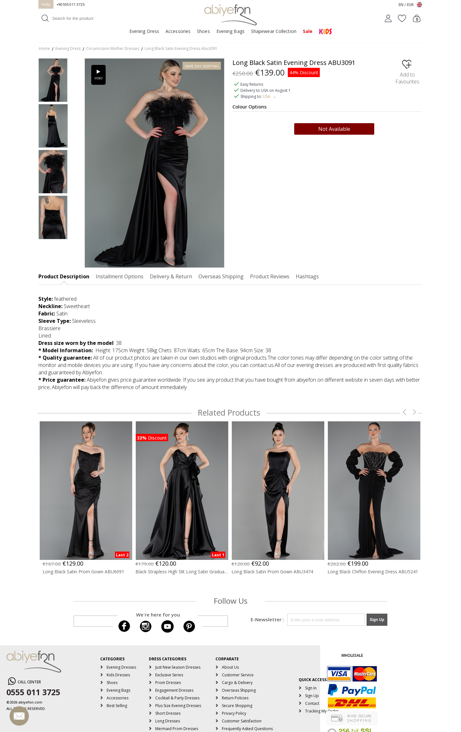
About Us (230, 667)
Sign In (311, 688)
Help (46, 4)
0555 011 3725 (33, 692)
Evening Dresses (121, 667)
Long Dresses (167, 721)
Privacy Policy (234, 713)
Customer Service (238, 675)
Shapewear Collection (273, 31)
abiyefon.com (30, 702)
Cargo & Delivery (237, 682)
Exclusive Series (169, 675)
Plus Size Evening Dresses (178, 705)
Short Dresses (168, 713)
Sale (307, 31)
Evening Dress (144, 31)
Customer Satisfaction (242, 721)
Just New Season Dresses (177, 667)
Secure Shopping (237, 705)
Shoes (203, 31)
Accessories (178, 31)
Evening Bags (230, 31)
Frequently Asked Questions (247, 728)
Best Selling (117, 705)
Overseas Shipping (239, 690)
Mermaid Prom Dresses (176, 728)
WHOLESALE (352, 655)
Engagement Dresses (174, 690)
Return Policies (235, 698)
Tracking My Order (322, 711)
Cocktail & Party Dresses (177, 698)
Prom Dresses (168, 682)
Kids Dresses (118, 675)
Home (44, 48)
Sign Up (312, 695)
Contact (312, 703)
